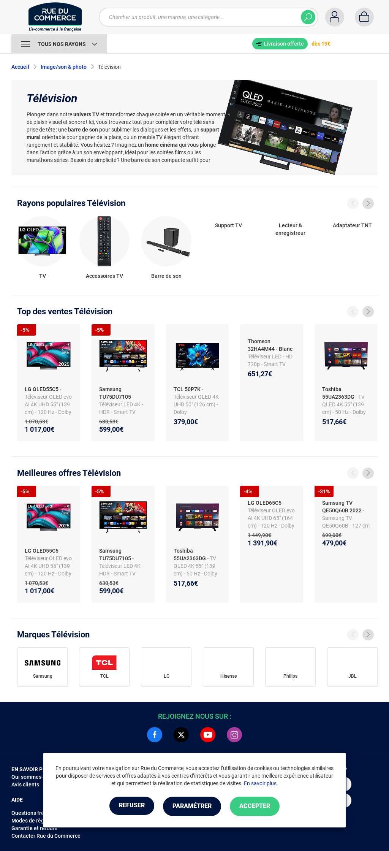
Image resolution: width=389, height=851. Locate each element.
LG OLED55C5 (42, 389)
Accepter (259, 806)
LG (166, 676)
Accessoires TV (104, 276)
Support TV (228, 225)
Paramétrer (192, 806)
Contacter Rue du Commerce (46, 836)
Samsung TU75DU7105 (115, 393)
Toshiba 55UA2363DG (338, 393)
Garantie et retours (34, 828)
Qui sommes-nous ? (35, 777)
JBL (352, 676)
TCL (104, 676)
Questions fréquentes (37, 813)
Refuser (128, 806)
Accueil (20, 67)
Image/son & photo (64, 67)
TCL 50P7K (187, 389)
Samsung (42, 676)
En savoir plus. (261, 784)
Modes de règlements (37, 821)
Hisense (228, 676)
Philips (290, 676)
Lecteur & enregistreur (290, 229)
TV (42, 276)
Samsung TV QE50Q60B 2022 (342, 506)
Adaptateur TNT (352, 225)
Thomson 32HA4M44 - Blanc (270, 345)
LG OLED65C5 (264, 503)
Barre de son (166, 276)
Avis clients (25, 784)
